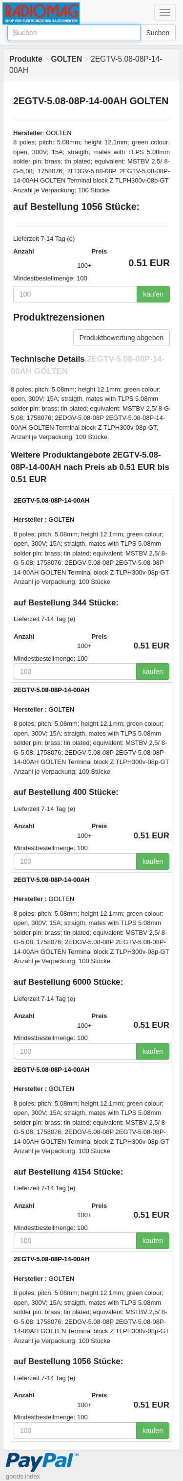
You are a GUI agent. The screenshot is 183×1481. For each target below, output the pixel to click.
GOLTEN (59, 133)
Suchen (157, 33)
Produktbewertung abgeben (121, 338)
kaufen (153, 294)
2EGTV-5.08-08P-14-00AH (51, 500)
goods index (23, 1476)
